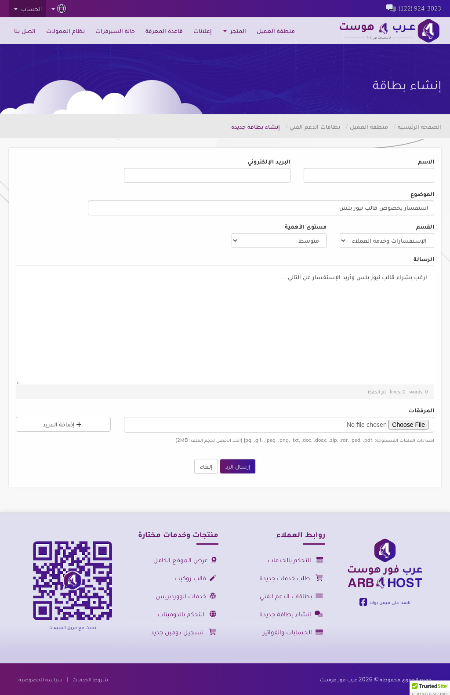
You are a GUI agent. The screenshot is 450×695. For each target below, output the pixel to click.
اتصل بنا (25, 31)
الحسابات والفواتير (293, 632)
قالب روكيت (195, 578)
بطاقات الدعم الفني (315, 127)
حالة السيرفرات (115, 31)
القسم (425, 226)
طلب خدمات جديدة (291, 578)
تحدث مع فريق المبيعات (72, 627)
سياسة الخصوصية (40, 679)
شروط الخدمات (90, 679)
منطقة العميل (276, 31)
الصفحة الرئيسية (419, 127)
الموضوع (422, 194)
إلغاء (206, 466)
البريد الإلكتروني (268, 161)
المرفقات (421, 410)
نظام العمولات (65, 31)
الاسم (426, 161)
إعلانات (202, 31)
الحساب (28, 9)
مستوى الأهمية (306, 226)
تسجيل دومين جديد (183, 632)
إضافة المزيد (63, 424)
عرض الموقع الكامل (184, 560)
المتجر (234, 31)
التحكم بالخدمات (295, 560)
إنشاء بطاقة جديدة (291, 614)
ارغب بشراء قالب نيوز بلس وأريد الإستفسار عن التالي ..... (225, 325)
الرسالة (424, 259)
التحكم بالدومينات (187, 614)
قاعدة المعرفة (164, 31)
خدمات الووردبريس (186, 596)
